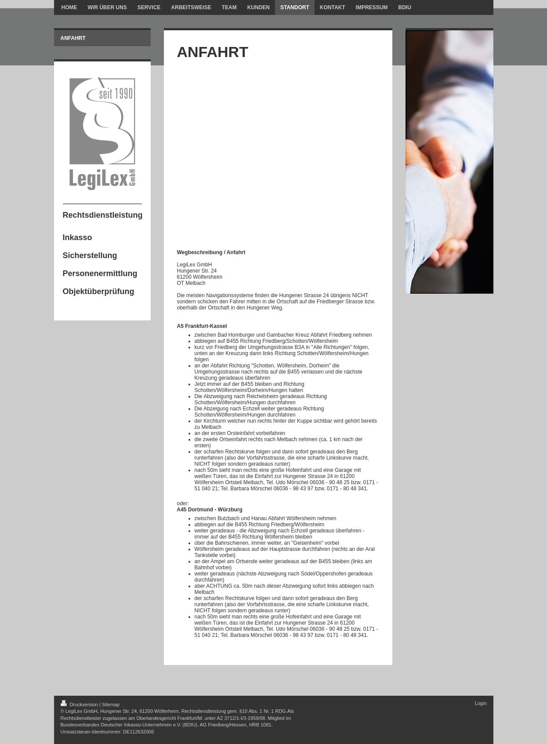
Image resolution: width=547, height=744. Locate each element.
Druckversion (80, 704)
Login (481, 703)
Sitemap (111, 704)
